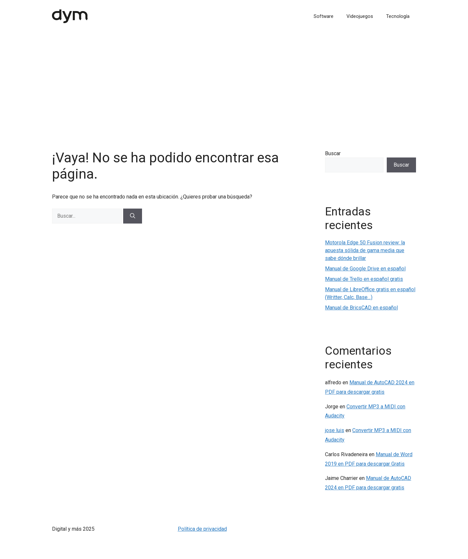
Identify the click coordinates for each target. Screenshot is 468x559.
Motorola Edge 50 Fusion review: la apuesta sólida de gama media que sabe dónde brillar (365, 250)
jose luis (334, 430)
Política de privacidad (202, 529)
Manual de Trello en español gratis (364, 279)
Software (323, 16)
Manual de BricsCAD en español (361, 308)
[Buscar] (132, 216)
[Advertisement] (234, 81)
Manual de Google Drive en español (365, 269)
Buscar (333, 153)
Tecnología (398, 16)
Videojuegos (359, 16)
